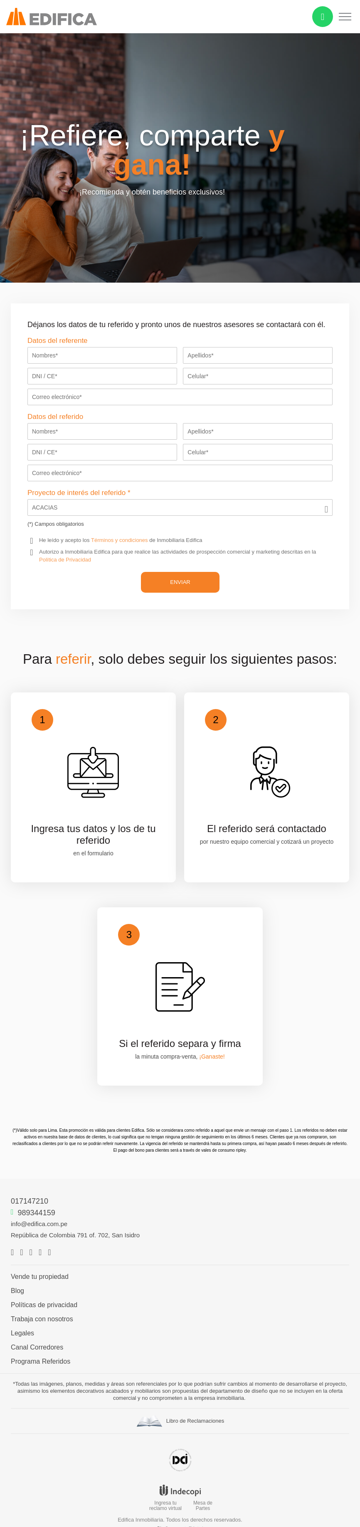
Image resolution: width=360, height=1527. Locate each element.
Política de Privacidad (65, 560)
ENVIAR (180, 582)
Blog (17, 1291)
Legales (22, 1333)
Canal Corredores (37, 1347)
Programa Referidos (40, 1361)
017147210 (29, 1201)
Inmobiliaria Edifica (87, 552)
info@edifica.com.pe (39, 1224)
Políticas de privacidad (44, 1305)
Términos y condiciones (119, 540)
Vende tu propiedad (40, 1276)
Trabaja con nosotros (42, 1319)
